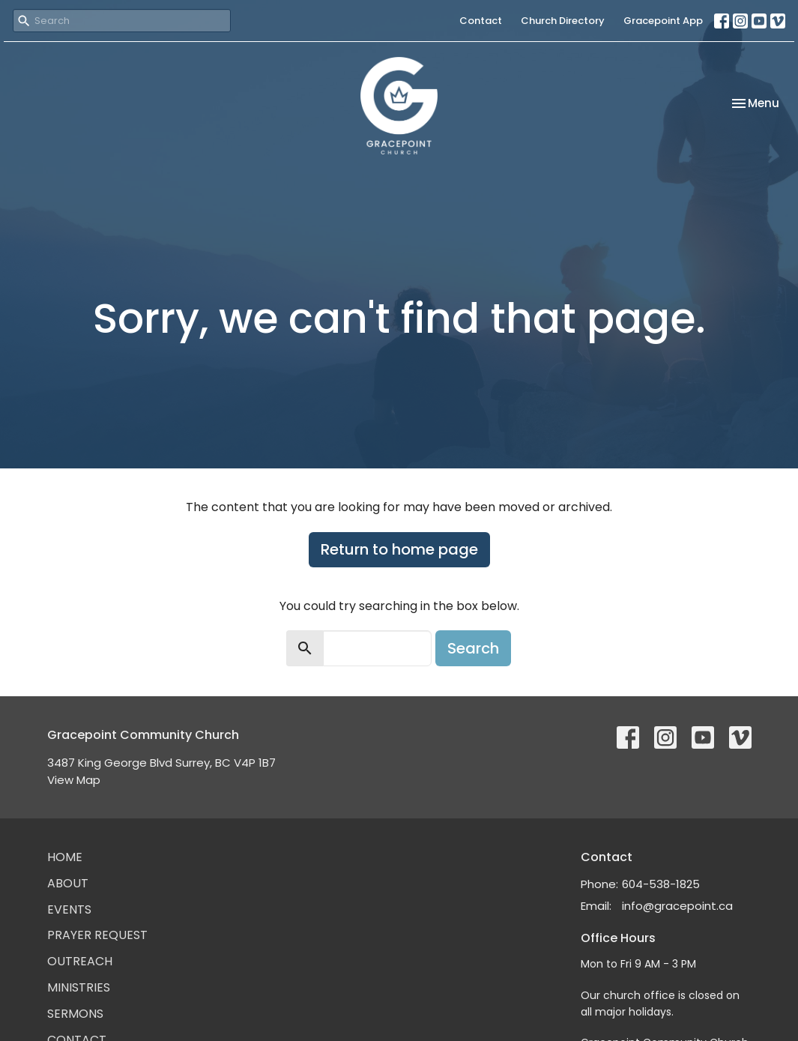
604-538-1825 (661, 884)
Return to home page (399, 549)
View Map (73, 780)
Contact (480, 20)
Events (69, 909)
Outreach (79, 961)
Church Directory (563, 20)
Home (64, 857)
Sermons (75, 1013)
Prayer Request (97, 935)
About (67, 883)
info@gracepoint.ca (677, 906)
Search (473, 648)
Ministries (78, 987)
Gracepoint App (663, 20)
